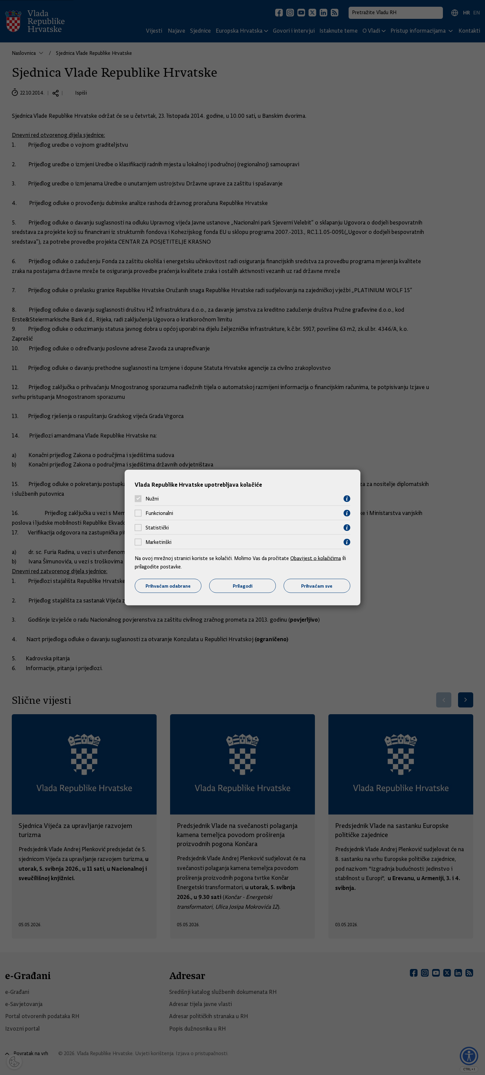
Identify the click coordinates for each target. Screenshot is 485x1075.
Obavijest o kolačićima (315, 558)
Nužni (152, 499)
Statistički (157, 528)
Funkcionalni (159, 513)
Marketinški (158, 542)
